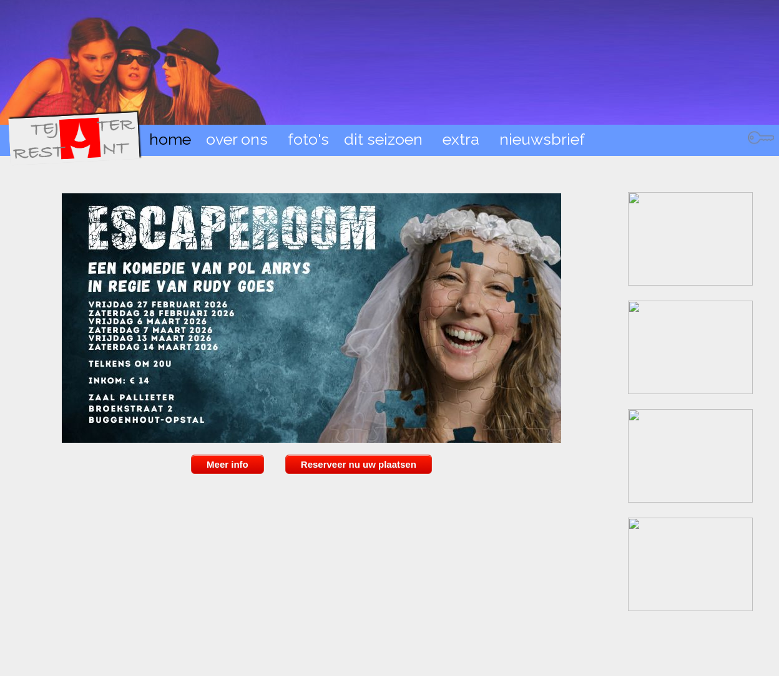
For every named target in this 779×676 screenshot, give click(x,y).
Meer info (227, 464)
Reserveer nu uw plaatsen (358, 464)
